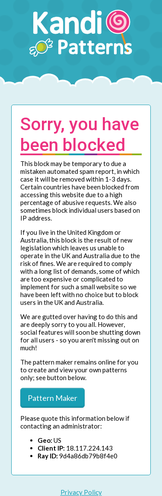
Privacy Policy (81, 492)
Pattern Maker (52, 398)
